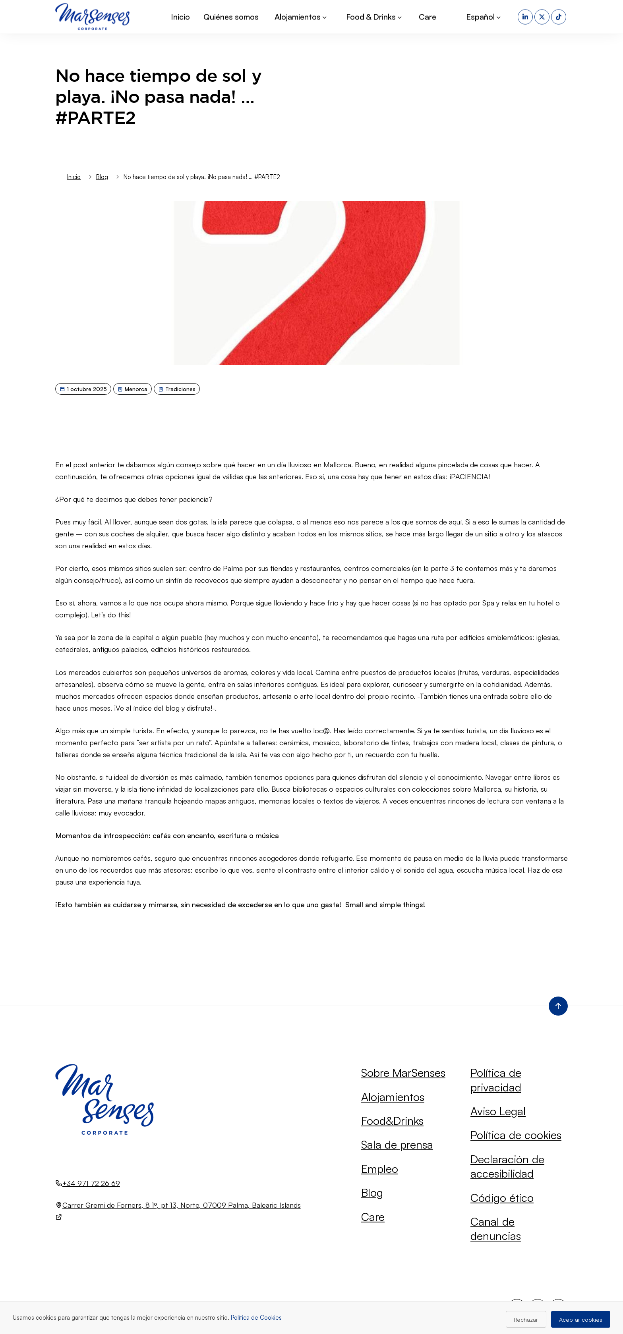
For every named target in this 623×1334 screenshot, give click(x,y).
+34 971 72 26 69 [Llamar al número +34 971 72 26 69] (91, 1183)
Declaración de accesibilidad (507, 1166)
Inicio (180, 16)
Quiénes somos (231, 16)
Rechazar (526, 1319)
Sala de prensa (397, 1144)
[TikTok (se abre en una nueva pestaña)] (559, 15)
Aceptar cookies (580, 1319)
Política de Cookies (256, 1317)
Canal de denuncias (495, 1228)
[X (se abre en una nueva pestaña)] (542, 15)
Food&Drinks (392, 1121)
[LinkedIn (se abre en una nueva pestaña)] (526, 15)
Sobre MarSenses (403, 1073)
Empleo (379, 1169)
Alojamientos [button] (301, 16)
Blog (372, 1192)
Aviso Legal (498, 1111)
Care (427, 16)
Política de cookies (515, 1135)
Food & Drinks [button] (374, 16)
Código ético (502, 1198)
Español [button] (484, 16)
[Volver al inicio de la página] (558, 1006)
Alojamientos (392, 1097)
